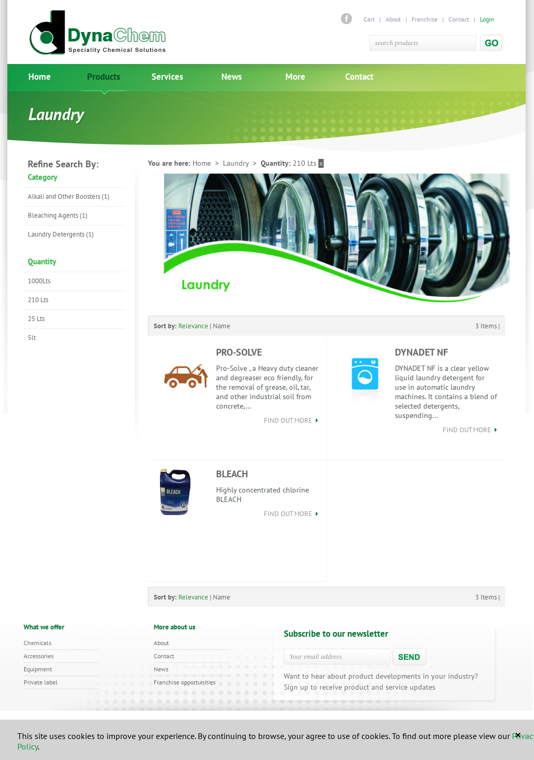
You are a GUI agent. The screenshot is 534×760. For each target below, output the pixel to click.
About (393, 19)
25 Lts (36, 318)
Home (39, 76)
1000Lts (39, 280)
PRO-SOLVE (239, 352)
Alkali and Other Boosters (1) (69, 196)
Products (103, 76)
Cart (370, 19)
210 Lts (38, 299)
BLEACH (232, 474)
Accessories (39, 656)
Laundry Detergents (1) (61, 234)
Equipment (38, 669)
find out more (291, 420)
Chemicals (37, 643)
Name (221, 326)
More (295, 76)
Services (167, 76)
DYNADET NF (421, 352)
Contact (458, 19)
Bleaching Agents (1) (58, 215)
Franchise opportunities (185, 682)
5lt (32, 337)
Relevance (193, 326)
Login (487, 19)
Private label (41, 682)
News (231, 76)
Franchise (424, 19)
